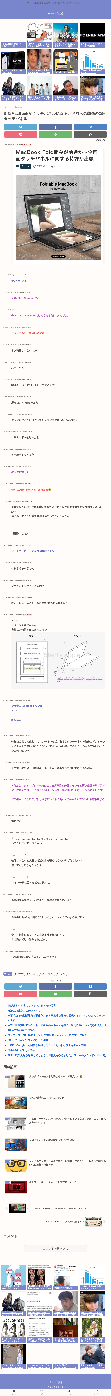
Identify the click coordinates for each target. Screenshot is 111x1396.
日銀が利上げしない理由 (21, 1050)
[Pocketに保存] (20, 134)
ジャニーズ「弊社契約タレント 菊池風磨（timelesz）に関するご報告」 (48, 1035)
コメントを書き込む (55, 1248)
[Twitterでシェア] (20, 127)
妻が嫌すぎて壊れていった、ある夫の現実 (32, 1005)
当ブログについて (55, 1387)
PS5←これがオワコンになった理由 (28, 1040)
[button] (90, 134)
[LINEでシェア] (55, 134)
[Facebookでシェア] (55, 127)
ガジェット (32, 974)
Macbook (19, 974)
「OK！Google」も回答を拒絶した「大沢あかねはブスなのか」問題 (47, 1045)
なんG (7, 974)
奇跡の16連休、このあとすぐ (24, 1010)
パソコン (61, 974)
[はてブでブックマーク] (90, 127)
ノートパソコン (47, 974)
